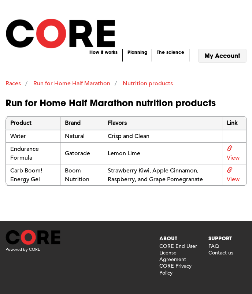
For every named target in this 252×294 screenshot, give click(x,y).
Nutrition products (148, 83)
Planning (137, 52)
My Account (222, 55)
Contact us (220, 252)
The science (170, 52)
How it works (103, 52)
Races (13, 83)
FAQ (213, 246)
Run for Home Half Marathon (71, 83)
